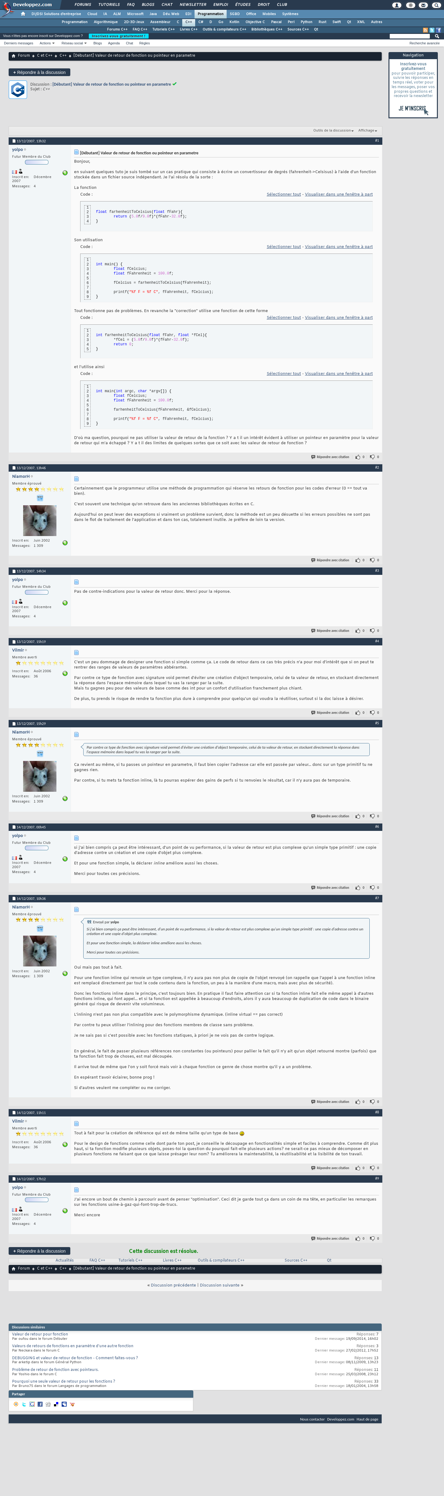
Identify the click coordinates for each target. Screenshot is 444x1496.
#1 (377, 140)
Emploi (220, 4)
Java (153, 14)
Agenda (114, 43)
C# (200, 22)
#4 (377, 641)
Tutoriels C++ (163, 29)
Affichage (366, 130)
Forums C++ (117, 29)
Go (220, 22)
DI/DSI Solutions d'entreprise (56, 14)
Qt (349, 22)
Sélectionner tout (284, 194)
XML (361, 22)
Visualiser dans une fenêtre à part (339, 194)
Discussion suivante (220, 1285)
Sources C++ (298, 29)
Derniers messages (18, 43)
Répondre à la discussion (39, 72)
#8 (377, 1112)
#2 (377, 467)
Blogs (147, 4)
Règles (144, 43)
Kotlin (234, 22)
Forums (82, 4)
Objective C (255, 22)
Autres (376, 22)
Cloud (92, 14)
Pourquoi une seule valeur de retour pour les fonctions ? (63, 1381)
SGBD (235, 14)
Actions (45, 43)
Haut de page (367, 1419)
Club (281, 4)
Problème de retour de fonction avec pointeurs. (55, 1370)
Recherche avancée (424, 43)
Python (306, 22)
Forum (24, 55)
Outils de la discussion (332, 130)
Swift (336, 22)
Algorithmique (106, 22)
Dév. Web (171, 14)
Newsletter (192, 4)
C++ (188, 22)
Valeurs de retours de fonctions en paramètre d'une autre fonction (73, 1346)
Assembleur (160, 22)
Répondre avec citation (330, 457)
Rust (322, 22)
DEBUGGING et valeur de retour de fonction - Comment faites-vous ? (75, 1358)
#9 (377, 1178)
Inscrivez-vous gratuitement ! (119, 36)
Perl (291, 22)
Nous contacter (312, 1419)
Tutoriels (108, 4)
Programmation (211, 14)
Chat (167, 4)
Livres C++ (189, 29)
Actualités (65, 1260)
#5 (377, 723)
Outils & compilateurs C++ (224, 29)
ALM (117, 14)
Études (242, 4)
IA (105, 14)
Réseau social (72, 43)
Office (251, 14)
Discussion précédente (173, 1285)
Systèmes (290, 14)
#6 (377, 826)
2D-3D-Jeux (134, 22)
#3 (377, 570)
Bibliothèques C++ (266, 29)
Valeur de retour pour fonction (40, 1334)
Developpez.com (340, 1419)
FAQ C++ (140, 29)
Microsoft (135, 14)
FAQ (130, 4)
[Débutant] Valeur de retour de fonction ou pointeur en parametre (111, 84)
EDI (188, 14)
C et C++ (44, 55)
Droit (263, 4)
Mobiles (269, 14)
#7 (377, 898)
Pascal (276, 22)
